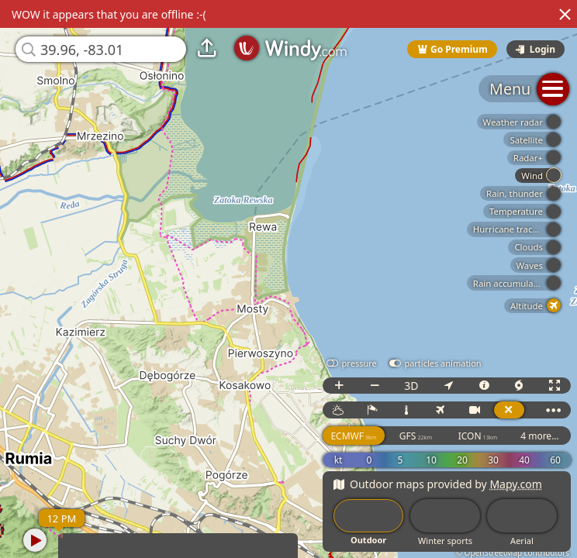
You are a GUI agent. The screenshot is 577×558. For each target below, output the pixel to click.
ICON (478, 436)
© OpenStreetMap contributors (512, 552)
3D (411, 385)
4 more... (539, 436)
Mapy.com (515, 484)
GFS (415, 436)
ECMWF (353, 436)
